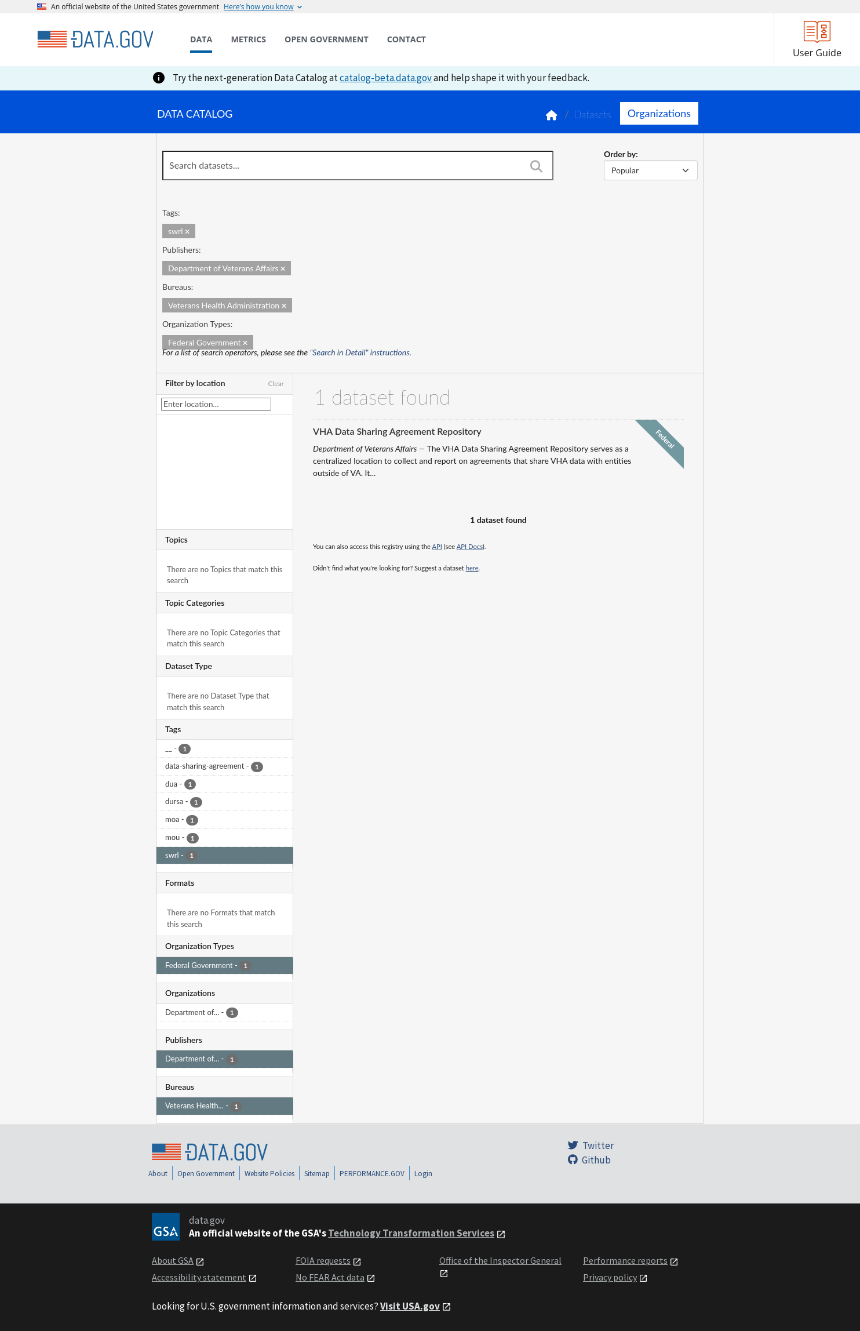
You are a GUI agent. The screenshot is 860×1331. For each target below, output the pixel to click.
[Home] (95, 39)
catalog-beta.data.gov (386, 77)
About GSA (173, 1260)
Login (423, 1174)
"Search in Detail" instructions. (361, 352)
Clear (276, 383)
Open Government (206, 1174)
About (157, 1174)
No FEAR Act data (330, 1277)
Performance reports (625, 1260)
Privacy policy (610, 1277)
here (472, 568)
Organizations (659, 113)
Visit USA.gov (410, 1306)
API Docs (470, 546)
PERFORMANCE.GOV (372, 1174)
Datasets (592, 114)
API (437, 546)
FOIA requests (323, 1260)
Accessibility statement (199, 1277)
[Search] (536, 166)
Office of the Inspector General (500, 1260)
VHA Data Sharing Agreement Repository (397, 431)
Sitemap (317, 1174)
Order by (620, 154)
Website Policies (269, 1174)
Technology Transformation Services (411, 1233)
